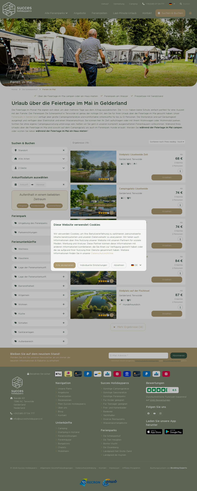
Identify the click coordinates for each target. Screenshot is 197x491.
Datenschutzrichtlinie (102, 253)
